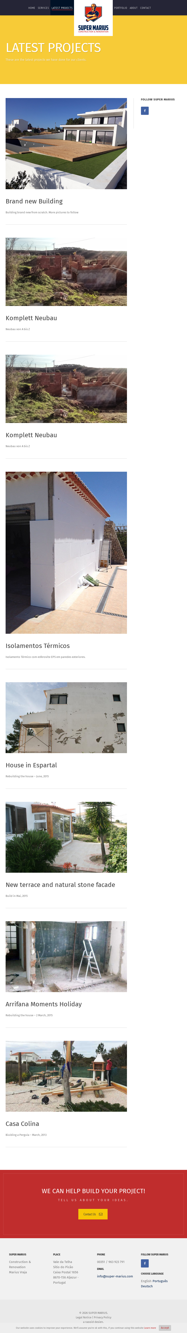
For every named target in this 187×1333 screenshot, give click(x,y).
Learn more (150, 1328)
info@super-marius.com (115, 1276)
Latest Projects (62, 8)
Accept (165, 1327)
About (134, 8)
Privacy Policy (102, 1317)
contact (145, 8)
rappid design (94, 1322)
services (43, 8)
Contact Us (92, 1214)
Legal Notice (83, 1317)
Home (31, 8)
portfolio (120, 8)
